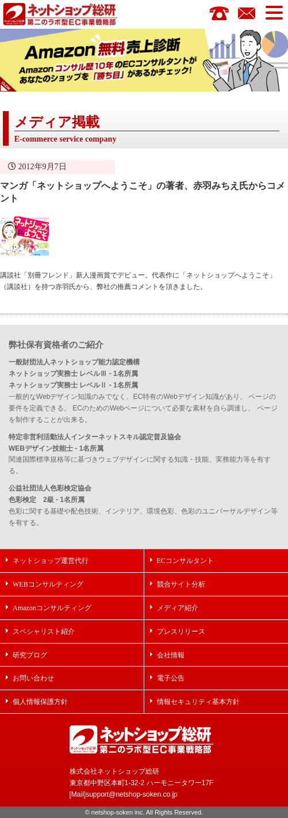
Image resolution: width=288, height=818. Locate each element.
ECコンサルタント (185, 560)
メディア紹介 (177, 607)
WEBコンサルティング (48, 584)
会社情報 (171, 655)
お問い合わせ (33, 678)
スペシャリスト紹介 (44, 631)
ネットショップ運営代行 (51, 560)
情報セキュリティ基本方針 (198, 701)
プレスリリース (181, 631)
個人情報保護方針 (40, 701)
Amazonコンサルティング (52, 607)
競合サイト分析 (181, 584)
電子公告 (171, 678)
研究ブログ (30, 655)
